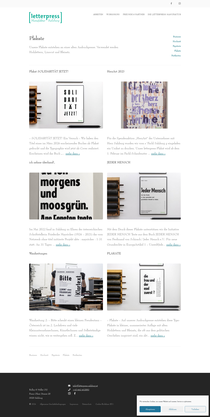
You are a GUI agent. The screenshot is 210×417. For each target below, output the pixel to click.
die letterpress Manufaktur (164, 14)
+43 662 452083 (81, 389)
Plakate (177, 50)
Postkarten (176, 55)
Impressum (74, 404)
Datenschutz (86, 404)
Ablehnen (173, 409)
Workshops (113, 14)
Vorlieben (195, 409)
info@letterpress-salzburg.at (85, 385)
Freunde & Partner (134, 14)
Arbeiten (98, 14)
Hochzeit (177, 41)
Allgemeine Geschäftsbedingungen (53, 404)
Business (177, 36)
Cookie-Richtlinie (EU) (104, 404)
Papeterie (177, 46)
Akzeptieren (150, 409)
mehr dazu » (73, 153)
